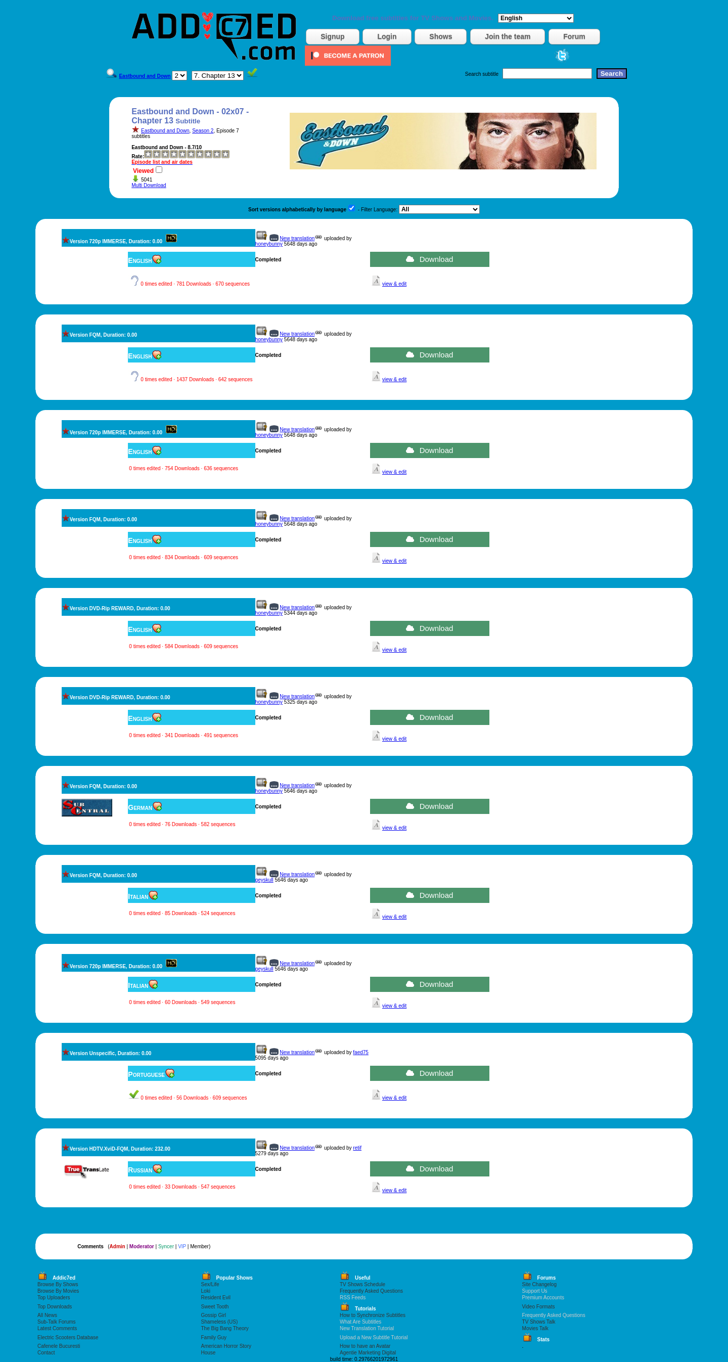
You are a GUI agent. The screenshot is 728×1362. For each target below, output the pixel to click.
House (208, 1352)
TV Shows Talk (539, 1322)
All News (47, 1315)
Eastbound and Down (165, 130)
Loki (205, 1291)
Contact (46, 1352)
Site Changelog (539, 1284)
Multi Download (148, 185)
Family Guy (214, 1337)
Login (386, 36)
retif (357, 1148)
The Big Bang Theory (225, 1328)
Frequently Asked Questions (371, 1291)
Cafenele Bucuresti (58, 1346)
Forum (574, 36)
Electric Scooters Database (68, 1337)
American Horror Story (226, 1346)
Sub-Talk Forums (56, 1322)
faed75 (361, 1052)
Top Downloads (54, 1306)
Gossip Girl (213, 1315)
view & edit (394, 284)
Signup (332, 36)
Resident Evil (216, 1297)
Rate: (137, 156)
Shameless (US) (219, 1322)
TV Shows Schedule (362, 1284)
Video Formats (538, 1306)
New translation (297, 238)
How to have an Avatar (365, 1346)
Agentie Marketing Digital (368, 1352)
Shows (440, 36)
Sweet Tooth (215, 1306)
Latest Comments (57, 1328)
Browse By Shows (57, 1284)
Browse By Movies (58, 1291)
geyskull (264, 880)
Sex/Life (210, 1284)
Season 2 (202, 130)
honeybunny (269, 244)
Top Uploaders (53, 1297)
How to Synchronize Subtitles (372, 1315)
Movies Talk (535, 1328)
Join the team (507, 36)
